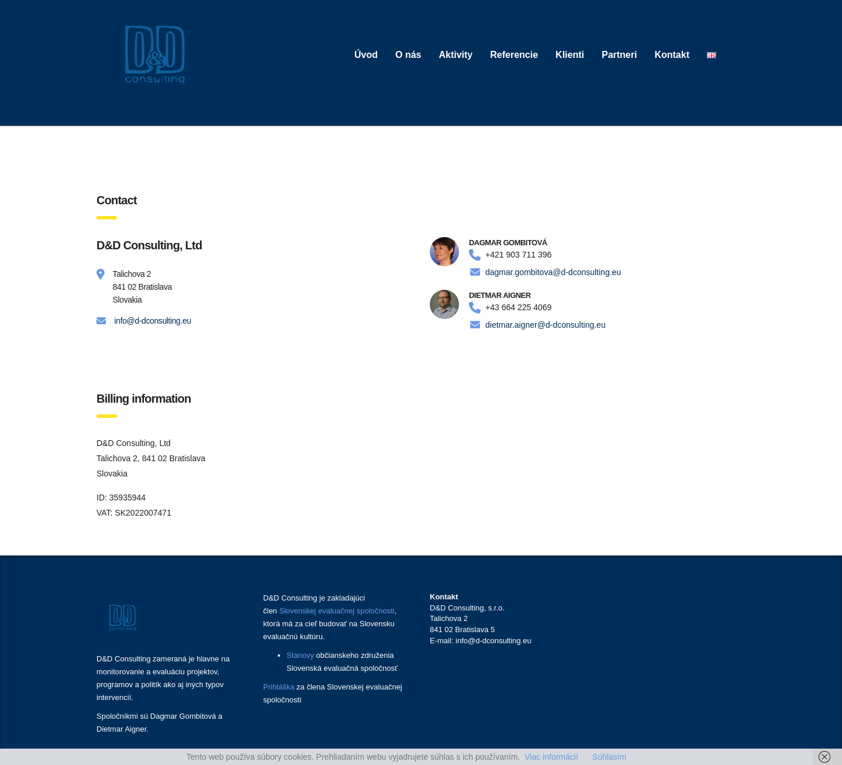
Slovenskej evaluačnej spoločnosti (336, 610)
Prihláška (278, 686)
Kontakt (671, 55)
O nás (408, 55)
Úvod (366, 55)
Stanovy (300, 655)
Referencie (514, 55)
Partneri (619, 55)
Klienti (569, 55)
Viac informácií (551, 756)
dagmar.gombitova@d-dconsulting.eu (553, 272)
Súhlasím (609, 756)
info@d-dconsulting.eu (153, 320)
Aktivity (455, 55)
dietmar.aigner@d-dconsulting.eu (545, 325)
